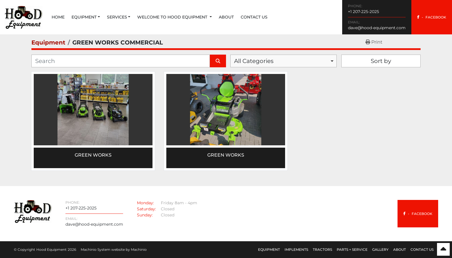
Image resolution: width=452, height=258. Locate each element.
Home (58, 17)
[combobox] (283, 61)
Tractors (322, 249)
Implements (296, 249)
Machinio (139, 249)
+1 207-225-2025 (363, 11)
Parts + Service (352, 249)
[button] (85, 17)
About (226, 17)
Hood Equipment (51, 249)
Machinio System (95, 249)
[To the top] (443, 249)
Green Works (93, 155)
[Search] (120, 61)
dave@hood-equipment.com (377, 27)
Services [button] (117, 17)
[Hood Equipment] (33, 211)
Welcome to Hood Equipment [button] (172, 17)
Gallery (380, 249)
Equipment (84, 17)
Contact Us (254, 17)
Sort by (381, 60)
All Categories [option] (254, 60)
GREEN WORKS (225, 155)
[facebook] (431, 17)
